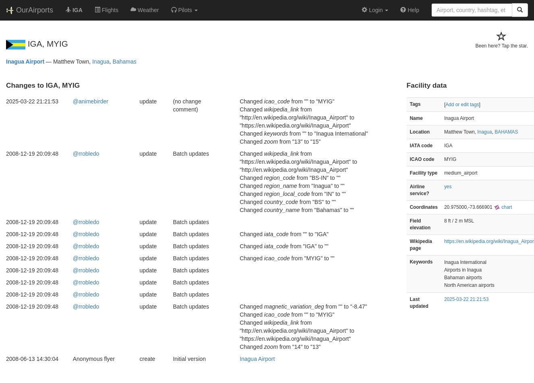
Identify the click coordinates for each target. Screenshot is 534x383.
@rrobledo (86, 153)
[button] (184, 10)
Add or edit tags (462, 104)
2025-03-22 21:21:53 (466, 299)
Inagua (101, 61)
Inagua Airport (25, 61)
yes (448, 186)
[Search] (520, 10)
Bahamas (125, 61)
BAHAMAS (506, 132)
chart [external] (503, 207)
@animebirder (90, 101)
